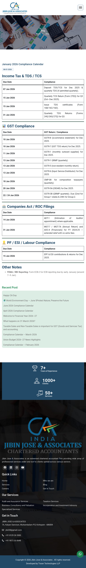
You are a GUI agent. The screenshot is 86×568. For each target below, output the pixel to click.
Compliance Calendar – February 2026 (21, 345)
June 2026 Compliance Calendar (18, 305)
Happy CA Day (10, 295)
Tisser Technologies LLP (49, 563)
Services (5, 484)
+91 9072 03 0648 (11, 540)
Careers (5, 488)
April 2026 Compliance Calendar (18, 311)
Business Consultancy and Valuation (18, 505)
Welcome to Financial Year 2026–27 (20, 316)
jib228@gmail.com (12, 530)
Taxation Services (51, 501)
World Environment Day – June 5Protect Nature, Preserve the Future (36, 300)
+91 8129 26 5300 (11, 535)
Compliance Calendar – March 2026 (20, 334)
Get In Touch (48, 488)
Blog (47, 34)
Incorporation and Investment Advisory (60, 505)
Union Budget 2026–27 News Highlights (21, 339)
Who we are (48, 481)
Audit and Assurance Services (15, 501)
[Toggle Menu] (80, 7)
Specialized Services (11, 509)
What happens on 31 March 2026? (19, 321)
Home (38, 34)
